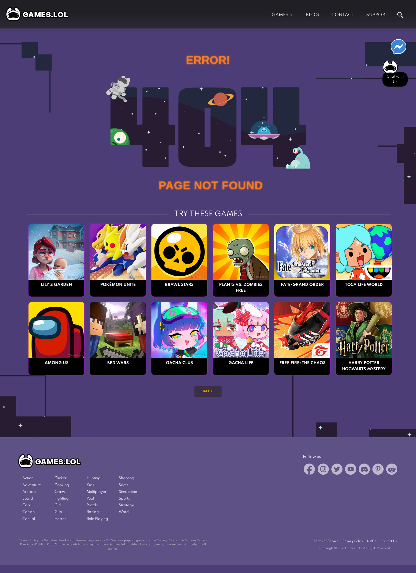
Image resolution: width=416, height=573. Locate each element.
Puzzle (92, 505)
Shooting (126, 478)
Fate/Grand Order (302, 285)
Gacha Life (241, 363)
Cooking (61, 485)
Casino (28, 512)
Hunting (94, 478)
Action (28, 478)
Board (27, 498)
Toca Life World (364, 285)
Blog (312, 15)
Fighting (61, 498)
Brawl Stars (179, 285)
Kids (90, 485)
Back (208, 391)
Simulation (128, 492)
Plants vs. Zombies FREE (241, 288)
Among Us (56, 363)
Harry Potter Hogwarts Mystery (364, 366)
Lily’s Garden (56, 285)
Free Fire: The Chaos (302, 363)
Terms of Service (326, 541)
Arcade (29, 492)
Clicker (60, 478)
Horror (60, 519)
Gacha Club (179, 363)
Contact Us (389, 541)
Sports (124, 498)
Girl (57, 505)
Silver (123, 485)
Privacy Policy (353, 541)
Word (124, 512)
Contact (342, 15)
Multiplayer (96, 492)
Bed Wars (118, 363)
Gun (58, 512)
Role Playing (97, 519)
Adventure (31, 485)
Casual (28, 519)
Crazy (59, 492)
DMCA (372, 541)
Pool (90, 498)
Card (27, 505)
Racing (93, 512)
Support (377, 15)
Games (280, 15)
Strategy (126, 505)
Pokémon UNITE (118, 285)
